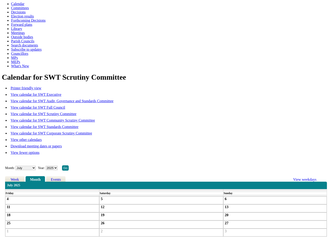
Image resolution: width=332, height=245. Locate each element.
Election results (22, 16)
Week (15, 179)
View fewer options (25, 153)
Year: (41, 168)
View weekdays (305, 179)
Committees (20, 8)
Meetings (18, 33)
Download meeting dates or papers (36, 146)
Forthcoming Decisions (28, 20)
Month (35, 179)
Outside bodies (22, 37)
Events (56, 179)
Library (16, 29)
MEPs (15, 62)
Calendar (17, 4)
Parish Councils (22, 41)
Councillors (19, 53)
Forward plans (21, 24)
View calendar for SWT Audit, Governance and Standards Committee (62, 101)
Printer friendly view (26, 88)
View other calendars (26, 140)
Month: (10, 168)
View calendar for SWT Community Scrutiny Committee (53, 120)
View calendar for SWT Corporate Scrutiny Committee (51, 133)
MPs (14, 58)
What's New (20, 66)
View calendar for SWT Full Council (38, 107)
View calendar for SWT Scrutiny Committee (43, 114)
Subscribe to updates (26, 49)
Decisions (18, 12)
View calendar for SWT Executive (36, 94)
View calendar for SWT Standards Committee (44, 127)
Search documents (24, 45)
